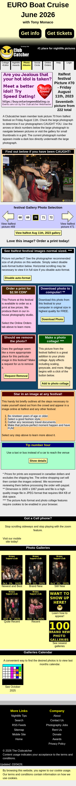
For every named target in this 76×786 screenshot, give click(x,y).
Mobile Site (19, 734)
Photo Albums (27, 63)
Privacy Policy (57, 743)
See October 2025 (12, 678)
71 (43, 217)
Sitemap (19, 729)
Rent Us (57, 729)
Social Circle (37, 63)
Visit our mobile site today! (12, 540)
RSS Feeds (19, 725)
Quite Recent (12, 606)
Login (69, 62)
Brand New (35, 571)
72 (51, 217)
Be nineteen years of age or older (28, 416)
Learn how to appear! (59, 604)
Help (58, 62)
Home (19, 739)
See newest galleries (59, 634)
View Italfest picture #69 (8, 219)
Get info (30, 33)
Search (19, 720)
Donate (57, 734)
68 (20, 217)
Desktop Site (25, 46)
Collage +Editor (5, 63)
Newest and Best (12, 571)
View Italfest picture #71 (67, 219)
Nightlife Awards (16, 63)
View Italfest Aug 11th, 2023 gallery (38, 232)
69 (27, 217)
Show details (38, 460)
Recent (35, 606)
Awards (56, 739)
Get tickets (59, 33)
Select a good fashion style (24, 419)
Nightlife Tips (19, 715)
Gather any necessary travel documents (32, 422)
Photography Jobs (57, 725)
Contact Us (57, 720)
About (57, 715)
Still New (59, 571)
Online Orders (48, 63)
